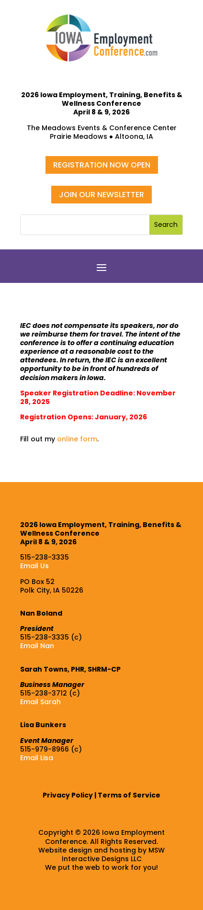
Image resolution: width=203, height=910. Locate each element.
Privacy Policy (68, 795)
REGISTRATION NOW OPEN (101, 164)
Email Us (34, 566)
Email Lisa (36, 758)
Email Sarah (40, 702)
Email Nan (37, 646)
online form (77, 439)
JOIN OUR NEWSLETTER (101, 194)
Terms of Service (129, 795)
